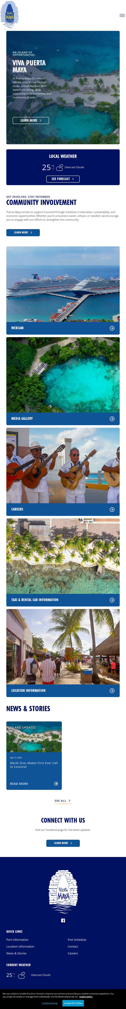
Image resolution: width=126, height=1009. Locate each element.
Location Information (63, 690)
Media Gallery (63, 418)
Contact (73, 946)
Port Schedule (77, 940)
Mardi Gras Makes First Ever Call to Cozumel (34, 764)
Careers (63, 509)
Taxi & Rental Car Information (63, 600)
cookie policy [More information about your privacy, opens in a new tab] (85, 1000)
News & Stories (16, 953)
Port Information (17, 940)
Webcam (63, 328)
